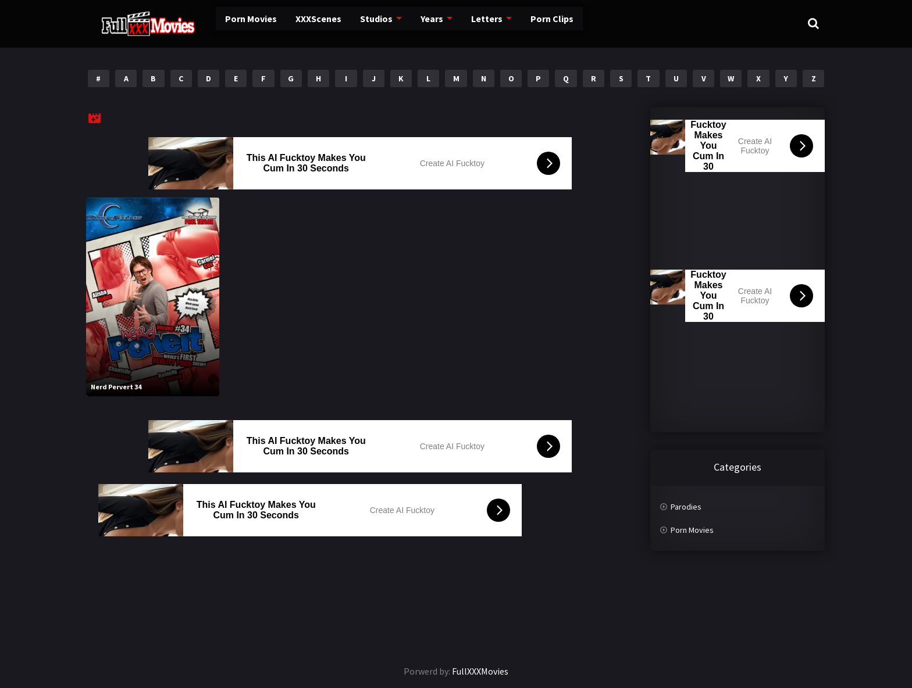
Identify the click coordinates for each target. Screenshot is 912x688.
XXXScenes (291, 23)
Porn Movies (226, 23)
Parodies (686, 506)
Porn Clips (519, 23)
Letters (456, 23)
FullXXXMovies (480, 671)
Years (403, 23)
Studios (348, 23)
